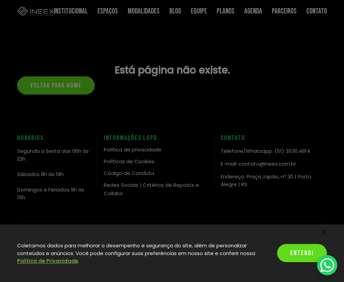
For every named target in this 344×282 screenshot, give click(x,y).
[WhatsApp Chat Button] (327, 265)
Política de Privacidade (47, 261)
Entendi (302, 253)
